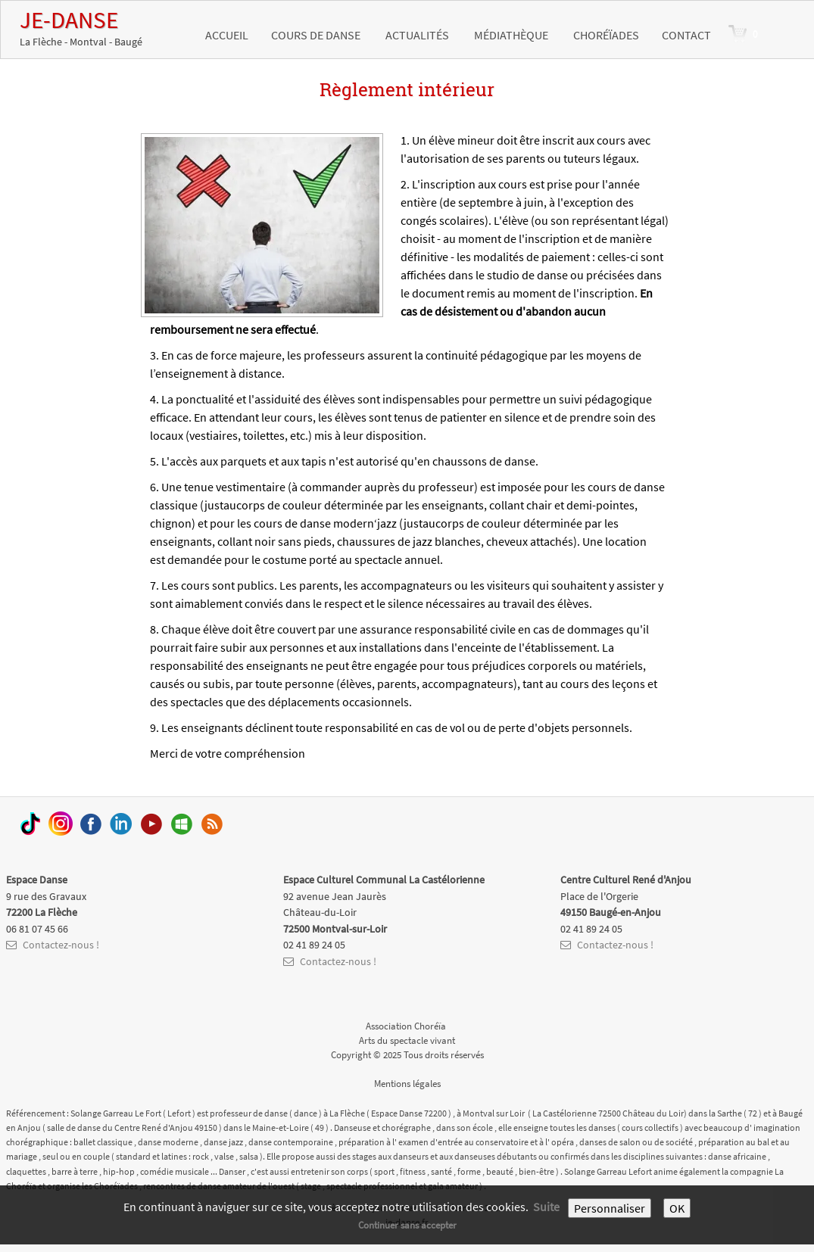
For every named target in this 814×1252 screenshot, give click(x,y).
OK (677, 1208)
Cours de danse (317, 34)
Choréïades (606, 34)
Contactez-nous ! (52, 944)
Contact (686, 34)
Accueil (226, 34)
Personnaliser (609, 1208)
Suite (546, 1206)
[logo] (81, 28)
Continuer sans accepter (407, 1225)
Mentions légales (407, 1083)
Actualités (418, 34)
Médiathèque (512, 34)
